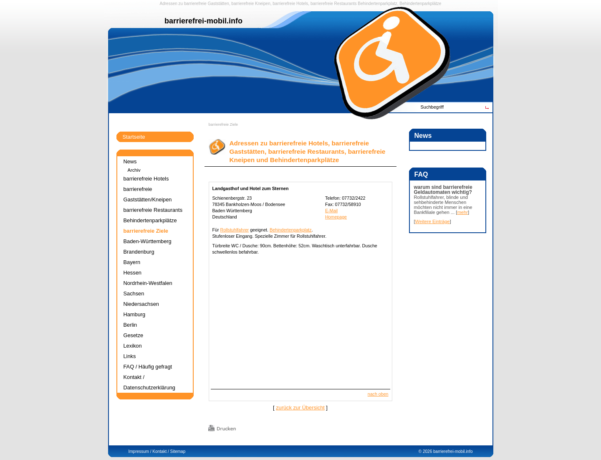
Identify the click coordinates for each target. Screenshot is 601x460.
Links (130, 356)
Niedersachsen (141, 304)
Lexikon (133, 346)
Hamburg (135, 314)
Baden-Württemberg (148, 241)
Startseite (134, 137)
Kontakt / (160, 451)
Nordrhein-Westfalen (148, 283)
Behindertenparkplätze (150, 220)
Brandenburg (139, 252)
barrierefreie (195, 3)
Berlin (130, 325)
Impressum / (140, 451)
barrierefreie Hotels (290, 3)
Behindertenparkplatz (291, 229)
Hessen (132, 272)
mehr (462, 212)
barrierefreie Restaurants (334, 3)
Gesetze (134, 335)
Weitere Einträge (432, 221)
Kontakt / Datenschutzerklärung (149, 382)
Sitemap (178, 451)
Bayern (132, 262)
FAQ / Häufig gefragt (148, 366)
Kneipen (262, 3)
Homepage (336, 216)
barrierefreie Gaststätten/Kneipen (148, 194)
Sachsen (134, 293)
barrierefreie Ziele (223, 124)
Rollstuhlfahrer (234, 229)
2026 (427, 451)
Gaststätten (218, 3)
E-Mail (331, 210)
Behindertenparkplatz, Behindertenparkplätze (399, 3)
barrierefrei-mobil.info (452, 451)
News (130, 161)
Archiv (134, 170)
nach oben (378, 393)
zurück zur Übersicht (300, 407)
